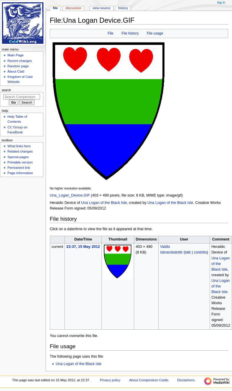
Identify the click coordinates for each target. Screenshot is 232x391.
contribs (200, 252)
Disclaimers (186, 380)
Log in (221, 2)
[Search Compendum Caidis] (21, 96)
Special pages (18, 157)
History (123, 8)
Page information (20, 173)
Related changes (20, 151)
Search (6, 90)
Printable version (19, 162)
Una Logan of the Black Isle (104, 203)
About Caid (15, 71)
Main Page (15, 55)
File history (130, 33)
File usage (155, 33)
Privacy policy (110, 380)
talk (188, 252)
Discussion (73, 8)
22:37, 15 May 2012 (83, 247)
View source (101, 8)
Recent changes (19, 61)
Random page (18, 66)
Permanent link (18, 167)
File (110, 33)
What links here (19, 146)
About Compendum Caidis (148, 380)
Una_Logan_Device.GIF (70, 195)
